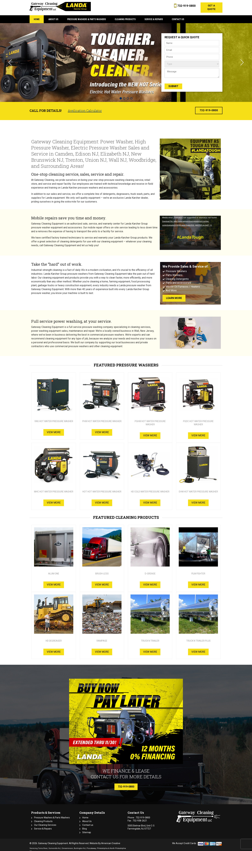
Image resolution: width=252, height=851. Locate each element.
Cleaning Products (43, 818)
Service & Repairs (43, 826)
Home (85, 815)
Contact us (87, 822)
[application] (190, 230)
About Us (87, 818)
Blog (84, 826)
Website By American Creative (105, 840)
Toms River (43, 846)
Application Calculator (85, 108)
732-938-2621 (140, 818)
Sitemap (86, 829)
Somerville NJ (55, 846)
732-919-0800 (185, 5)
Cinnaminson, (67, 846)
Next (242, 59)
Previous (10, 59)
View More (54, 429)
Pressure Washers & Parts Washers (52, 815)
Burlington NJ (80, 846)
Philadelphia (102, 846)
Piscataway (91, 846)
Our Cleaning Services (45, 822)
